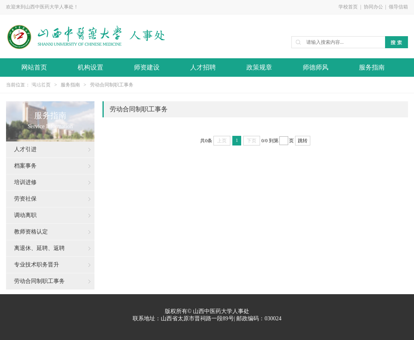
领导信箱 (398, 7)
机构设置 (90, 67)
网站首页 (34, 67)
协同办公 (373, 7)
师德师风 (315, 67)
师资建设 (147, 67)
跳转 (302, 140)
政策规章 (259, 67)
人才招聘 (203, 67)
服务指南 (372, 67)
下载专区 (34, 85)
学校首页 (348, 7)
